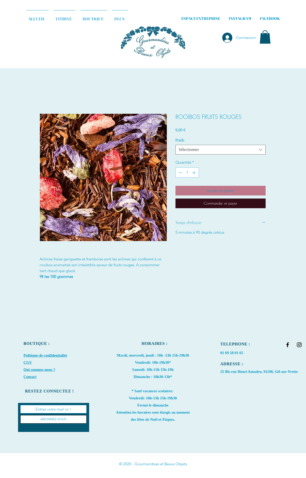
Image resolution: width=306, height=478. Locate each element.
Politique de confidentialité (45, 355)
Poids (180, 140)
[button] (265, 37)
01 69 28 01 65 (231, 353)
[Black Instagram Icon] (299, 345)
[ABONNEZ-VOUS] (53, 419)
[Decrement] (179, 172)
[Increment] (194, 172)
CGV (28, 362)
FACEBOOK (269, 18)
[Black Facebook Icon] (287, 345)
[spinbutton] (187, 172)
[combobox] (220, 149)
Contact (30, 377)
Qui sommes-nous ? (39, 370)
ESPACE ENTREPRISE (200, 18)
